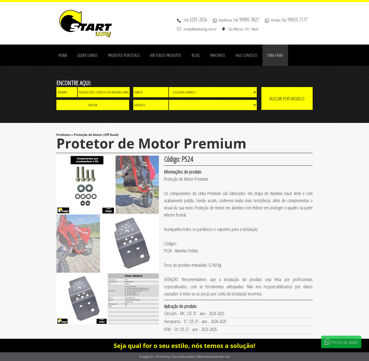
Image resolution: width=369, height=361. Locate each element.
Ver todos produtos (165, 55)
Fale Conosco (246, 55)
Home (62, 55)
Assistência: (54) (239, 20)
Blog (196, 55)
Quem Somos (87, 55)
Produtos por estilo (124, 55)
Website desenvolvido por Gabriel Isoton (213, 356)
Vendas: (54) (289, 20)
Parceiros (217, 55)
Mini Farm (275, 55)
